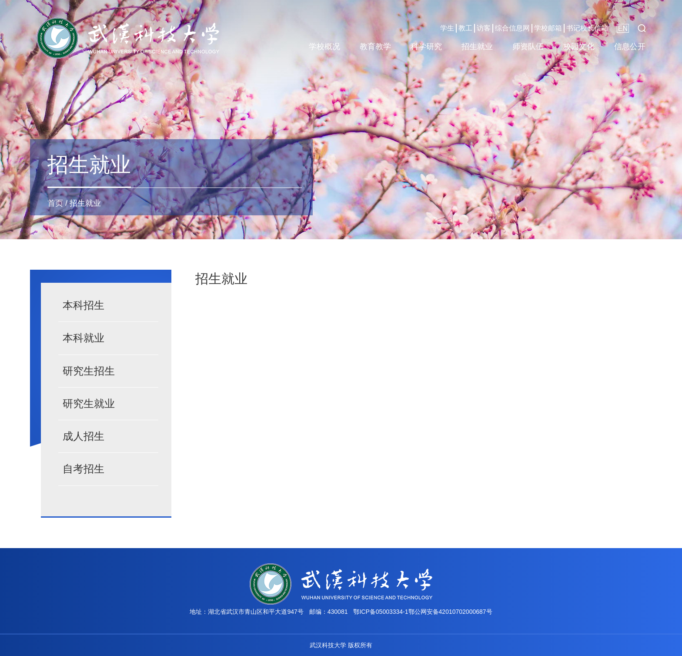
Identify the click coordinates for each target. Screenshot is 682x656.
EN (623, 28)
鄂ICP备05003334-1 (380, 611)
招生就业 (477, 46)
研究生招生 (89, 371)
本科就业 (83, 338)
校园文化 (579, 46)
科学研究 (426, 46)
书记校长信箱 (587, 28)
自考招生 (83, 469)
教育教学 (375, 46)
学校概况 (324, 46)
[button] (641, 28)
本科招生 (83, 305)
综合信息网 (512, 28)
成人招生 (83, 436)
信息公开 (629, 46)
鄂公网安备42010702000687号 (450, 611)
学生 (447, 28)
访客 (484, 28)
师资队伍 (528, 46)
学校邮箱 (548, 28)
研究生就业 (89, 403)
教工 (465, 28)
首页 (55, 203)
